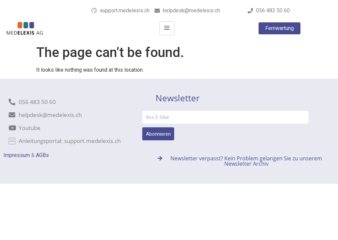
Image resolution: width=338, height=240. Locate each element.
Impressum (16, 155)
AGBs (42, 155)
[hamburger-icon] (167, 28)
